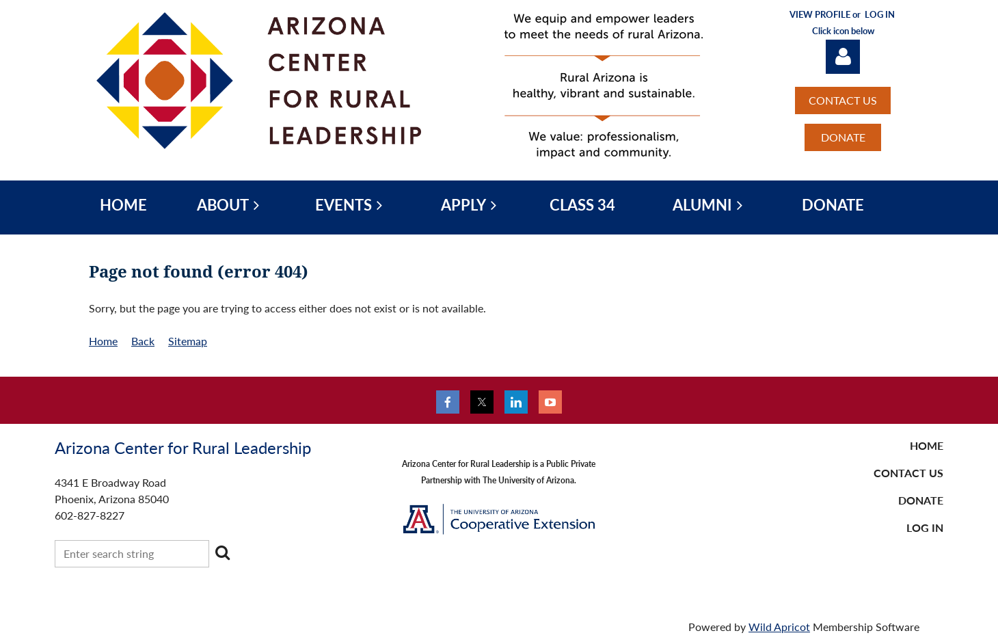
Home (103, 340)
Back (142, 340)
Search (222, 552)
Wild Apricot (779, 626)
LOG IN (924, 527)
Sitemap (187, 340)
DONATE (843, 137)
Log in (843, 57)
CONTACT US (843, 100)
